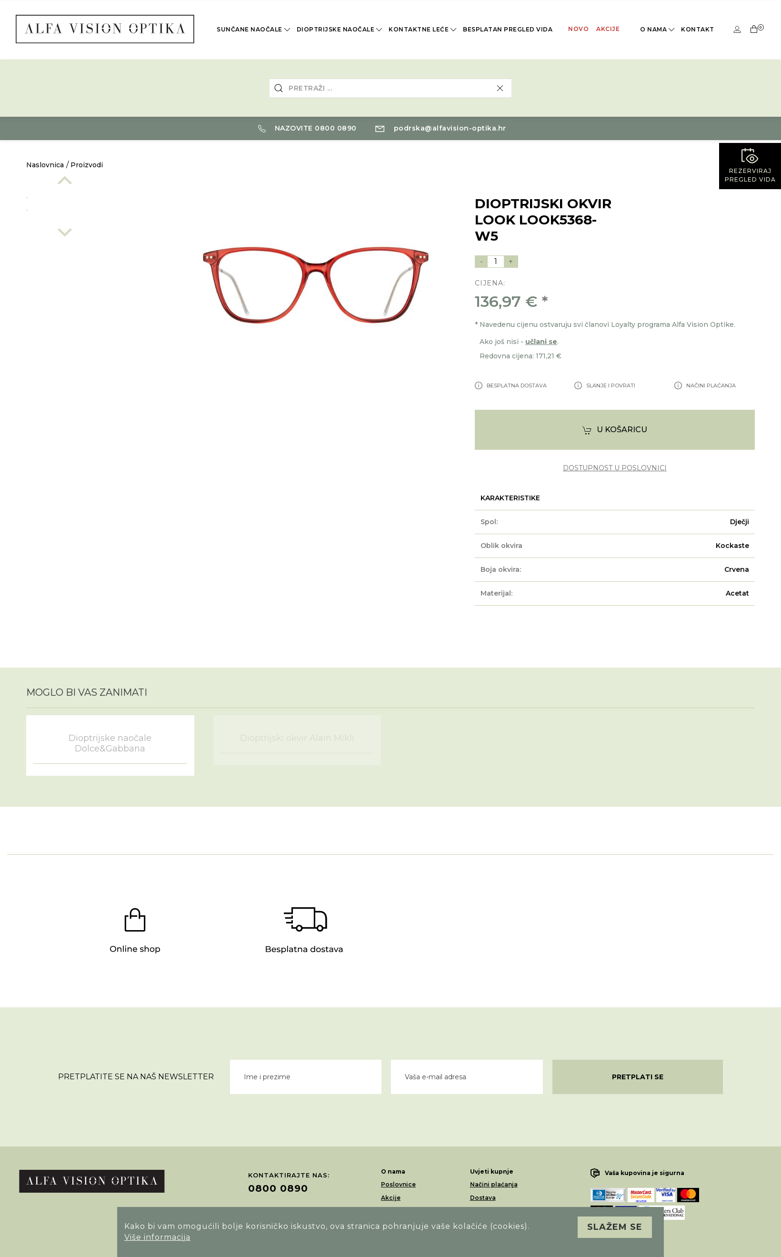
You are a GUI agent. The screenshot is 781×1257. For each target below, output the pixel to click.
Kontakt (697, 29)
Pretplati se (637, 1077)
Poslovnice (398, 1184)
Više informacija (157, 1237)
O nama (658, 29)
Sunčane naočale (254, 29)
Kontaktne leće (423, 29)
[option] (91, 196)
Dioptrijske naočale (340, 29)
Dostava (483, 1197)
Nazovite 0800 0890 (307, 128)
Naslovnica (45, 165)
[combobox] (390, 88)
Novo (578, 28)
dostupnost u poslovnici (615, 468)
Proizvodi (86, 165)
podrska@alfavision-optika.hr (440, 128)
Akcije (608, 28)
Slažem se (614, 1227)
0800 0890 (278, 1188)
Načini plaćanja (494, 1184)
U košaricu (614, 430)
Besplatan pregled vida (507, 29)
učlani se (541, 341)
